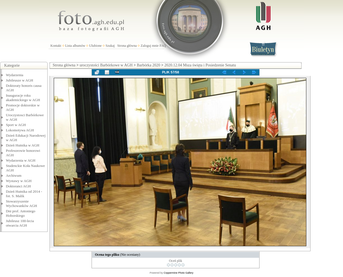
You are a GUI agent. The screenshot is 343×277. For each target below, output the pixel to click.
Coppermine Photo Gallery (178, 272)
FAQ (163, 46)
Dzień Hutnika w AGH (22, 145)
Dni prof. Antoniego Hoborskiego (20, 213)
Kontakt (55, 46)
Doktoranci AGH (18, 186)
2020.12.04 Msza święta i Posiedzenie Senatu (200, 65)
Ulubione (95, 46)
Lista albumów (75, 46)
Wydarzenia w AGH (20, 160)
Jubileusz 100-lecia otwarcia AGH (20, 223)
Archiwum (14, 175)
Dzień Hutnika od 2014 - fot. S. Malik (24, 193)
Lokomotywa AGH (20, 130)
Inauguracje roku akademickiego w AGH (23, 97)
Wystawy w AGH (19, 181)
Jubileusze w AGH (19, 80)
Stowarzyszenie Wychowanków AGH (21, 203)
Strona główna (127, 46)
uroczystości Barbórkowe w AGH (106, 65)
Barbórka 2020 (148, 65)
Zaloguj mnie (149, 46)
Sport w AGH (16, 125)
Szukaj (110, 46)
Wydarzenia (14, 75)
